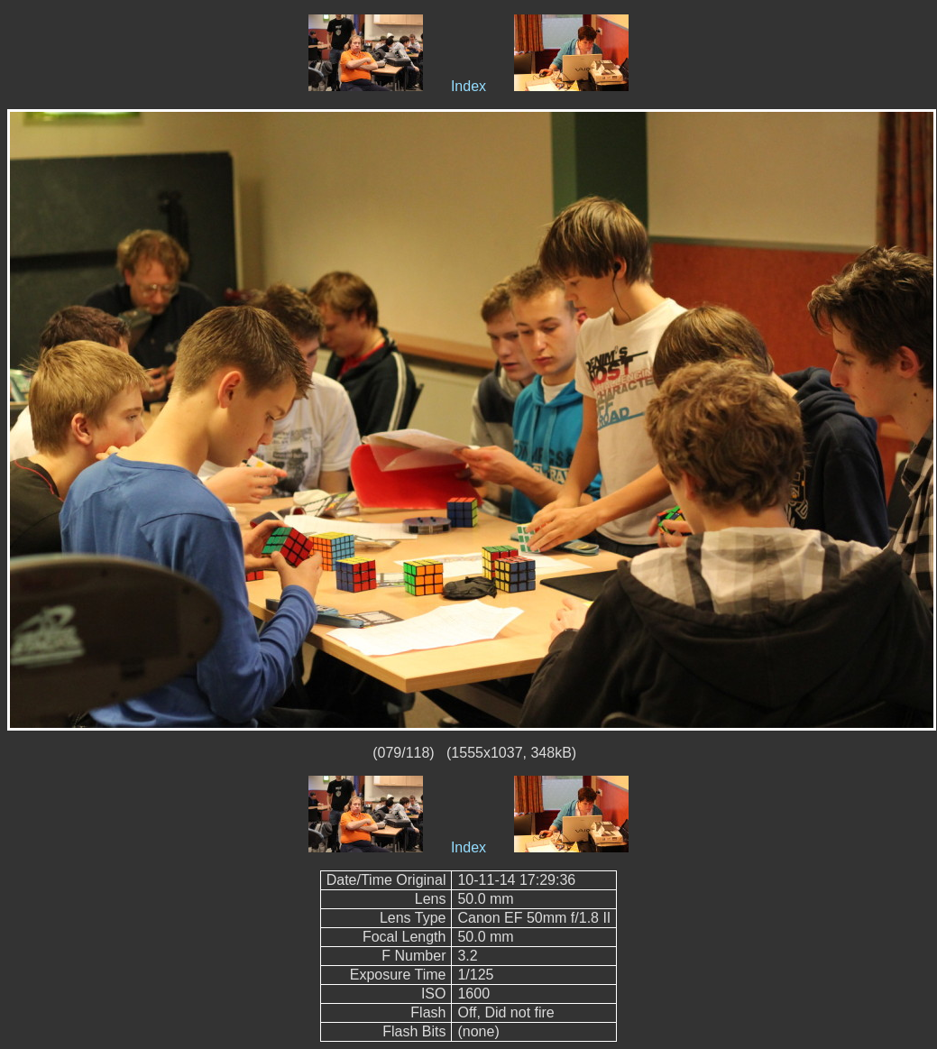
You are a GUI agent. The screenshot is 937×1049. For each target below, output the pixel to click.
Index (468, 86)
